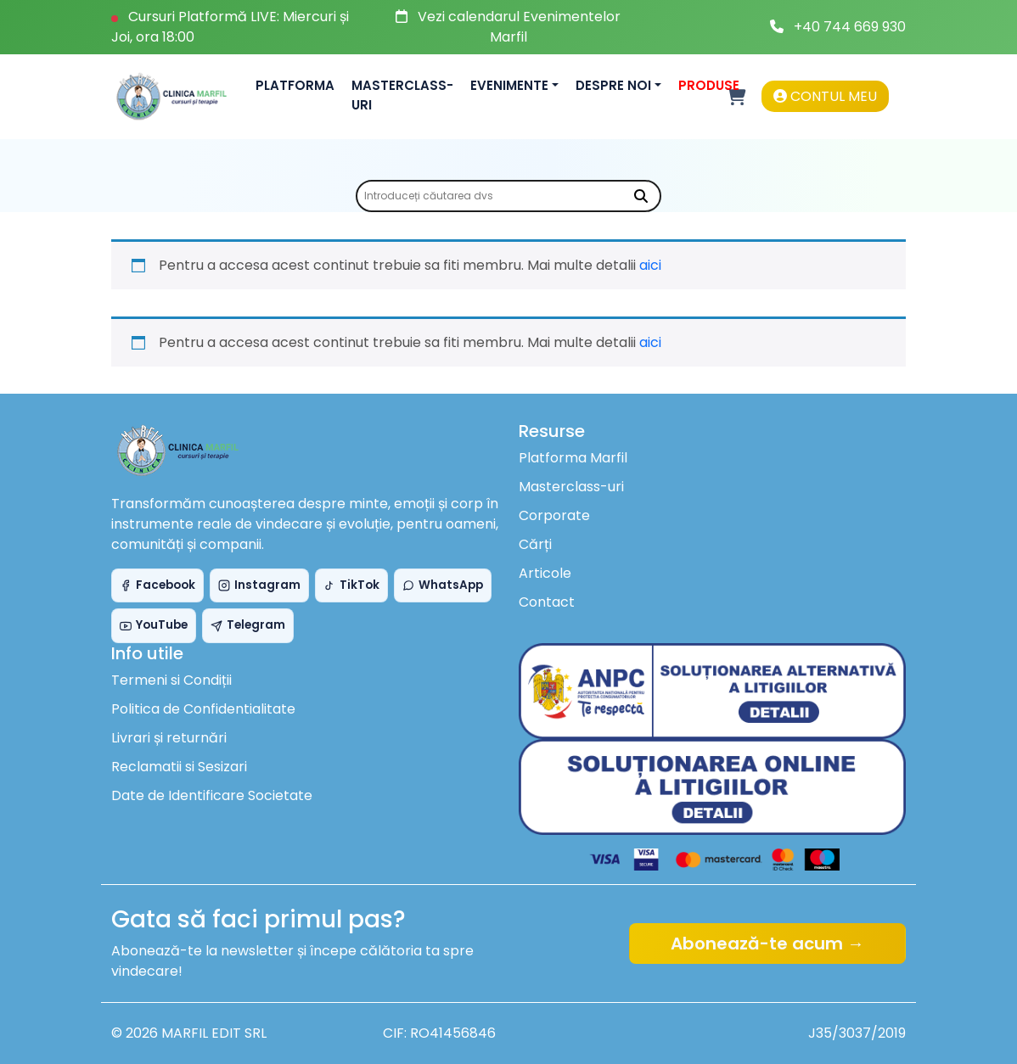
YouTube (154, 625)
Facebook (157, 585)
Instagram (259, 585)
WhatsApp (442, 585)
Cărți (535, 544)
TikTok (351, 585)
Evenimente (509, 85)
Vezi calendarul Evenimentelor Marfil (519, 27)
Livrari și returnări (169, 738)
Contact (547, 602)
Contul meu (825, 96)
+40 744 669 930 (850, 26)
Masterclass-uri (402, 95)
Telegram (248, 625)
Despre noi (613, 85)
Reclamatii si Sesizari (179, 766)
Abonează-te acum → (767, 943)
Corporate (554, 515)
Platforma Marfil (573, 458)
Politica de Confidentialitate (203, 709)
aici (650, 265)
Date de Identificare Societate (211, 795)
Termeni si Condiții (171, 680)
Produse (708, 85)
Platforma (295, 85)
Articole (545, 573)
